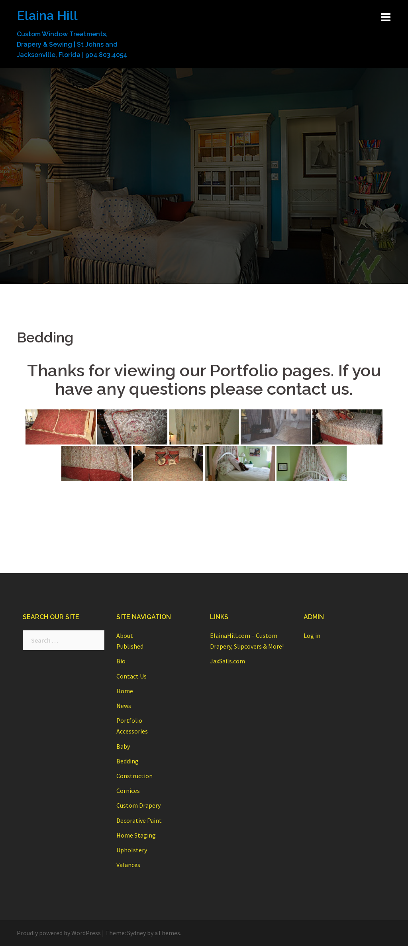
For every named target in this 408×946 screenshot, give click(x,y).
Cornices (128, 791)
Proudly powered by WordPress (59, 933)
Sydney (136, 933)
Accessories (132, 731)
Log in (312, 635)
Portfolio (129, 720)
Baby (123, 746)
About (124, 635)
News (123, 706)
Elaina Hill (47, 15)
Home (124, 691)
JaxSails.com (227, 661)
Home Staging (136, 835)
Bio (121, 661)
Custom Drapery (138, 805)
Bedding (127, 761)
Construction (134, 776)
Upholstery (131, 850)
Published (129, 646)
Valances (128, 865)
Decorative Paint (139, 820)
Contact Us (131, 676)
